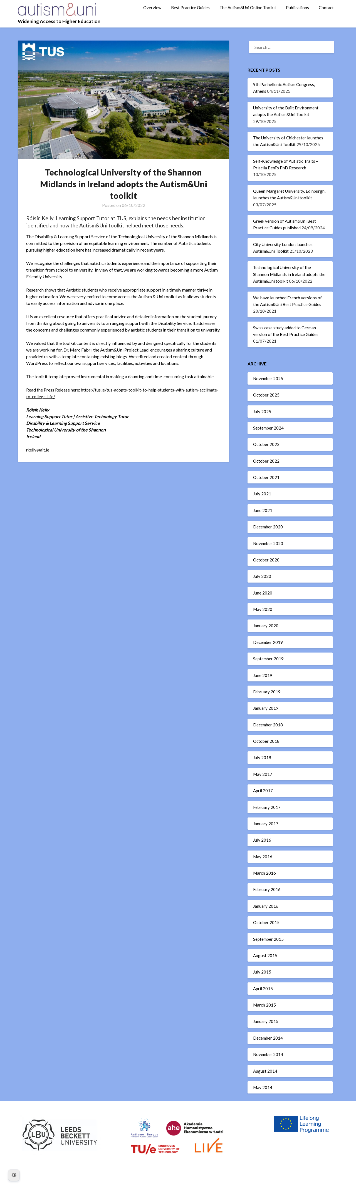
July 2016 (262, 839)
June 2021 (262, 510)
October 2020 (266, 559)
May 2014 (262, 1087)
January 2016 (265, 906)
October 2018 (266, 741)
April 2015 (263, 988)
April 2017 (263, 790)
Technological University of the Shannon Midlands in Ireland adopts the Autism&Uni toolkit (289, 274)
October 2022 (266, 460)
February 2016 (267, 889)
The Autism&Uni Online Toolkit (247, 7)
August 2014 (265, 1070)
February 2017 (267, 807)
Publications (297, 7)
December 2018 (268, 724)
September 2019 (268, 658)
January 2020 (265, 625)
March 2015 (264, 1004)
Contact (326, 7)
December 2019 (268, 642)
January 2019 (265, 708)
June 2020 (262, 592)
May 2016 (262, 856)
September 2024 (268, 427)
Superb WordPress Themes (216, 1181)
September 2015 (268, 939)
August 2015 (265, 955)
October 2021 (266, 477)
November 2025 (268, 378)
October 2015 (266, 922)
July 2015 (262, 971)
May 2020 (262, 609)
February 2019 (267, 691)
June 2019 (262, 675)
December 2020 (268, 526)
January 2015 (265, 1021)
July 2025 (262, 411)
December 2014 (268, 1037)
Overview (152, 7)
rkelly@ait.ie (38, 449)
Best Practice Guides (190, 7)
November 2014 (268, 1054)
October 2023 (266, 444)
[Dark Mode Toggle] (13, 1175)
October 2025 (266, 394)
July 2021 (262, 493)
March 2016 (264, 873)
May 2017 (262, 774)
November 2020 (268, 543)
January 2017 (265, 823)
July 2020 (262, 576)
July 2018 (262, 757)
